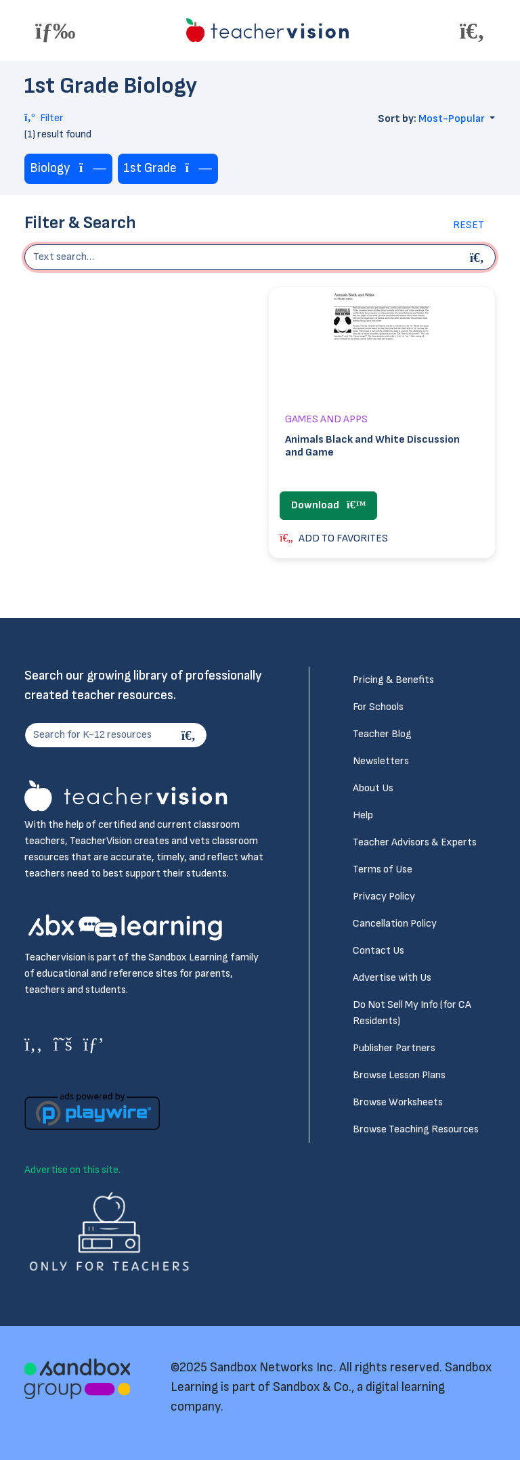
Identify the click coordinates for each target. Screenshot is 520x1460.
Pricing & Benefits (393, 679)
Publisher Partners (394, 1048)
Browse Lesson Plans (399, 1075)
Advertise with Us (392, 977)
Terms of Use (382, 869)
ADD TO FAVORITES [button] (334, 538)
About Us (373, 788)
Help (363, 815)
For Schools (378, 707)
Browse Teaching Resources (416, 1129)
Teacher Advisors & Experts (415, 842)
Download (328, 505)
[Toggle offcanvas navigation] (55, 30)
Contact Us (378, 950)
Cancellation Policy (395, 923)
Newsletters (381, 761)
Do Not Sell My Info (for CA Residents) (412, 1012)
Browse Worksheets (398, 1102)
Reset (468, 225)
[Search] (190, 735)
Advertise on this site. (72, 1170)
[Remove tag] (93, 169)
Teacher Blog (382, 734)
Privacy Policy (384, 896)
